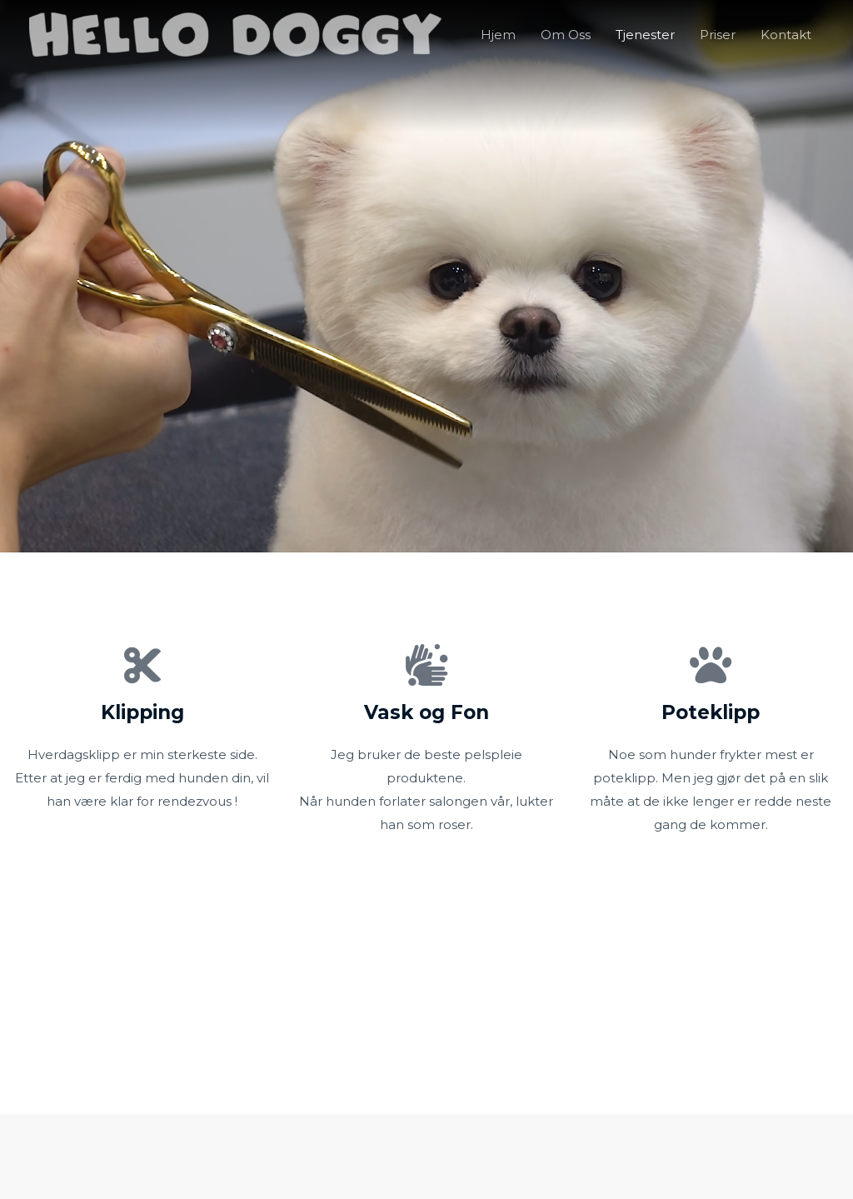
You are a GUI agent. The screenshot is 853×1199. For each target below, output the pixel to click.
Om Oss (566, 34)
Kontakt (786, 34)
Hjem (498, 34)
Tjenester (645, 34)
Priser (718, 34)
